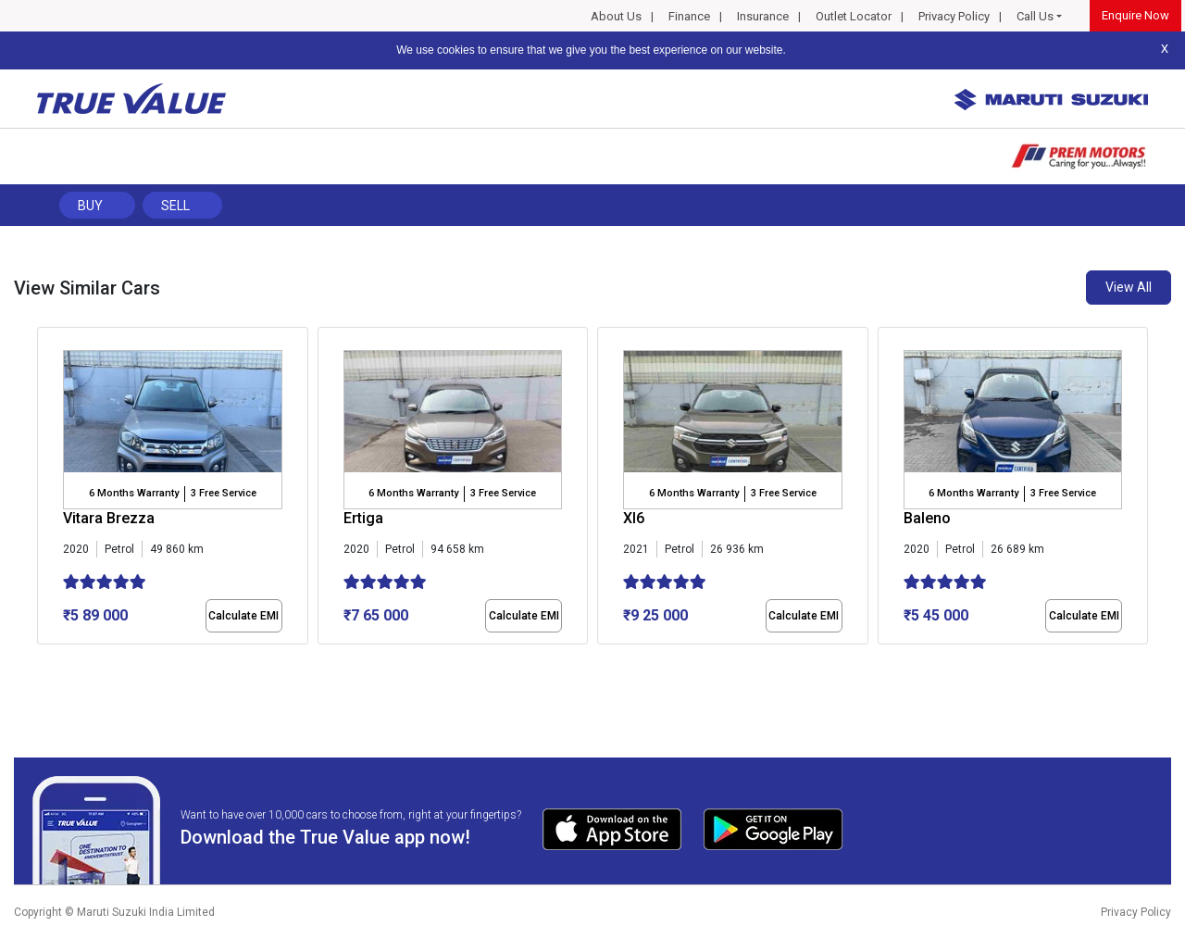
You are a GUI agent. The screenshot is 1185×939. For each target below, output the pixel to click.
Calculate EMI (243, 615)
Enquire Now (1135, 15)
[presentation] (47, 490)
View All (1128, 287)
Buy (90, 205)
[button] (42, 660)
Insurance (763, 16)
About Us (616, 16)
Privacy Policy (954, 16)
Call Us (1035, 16)
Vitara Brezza (109, 518)
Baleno (927, 518)
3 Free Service (223, 493)
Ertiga (363, 518)
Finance (689, 16)
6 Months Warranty (134, 493)
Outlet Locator (854, 16)
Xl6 (633, 518)
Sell (175, 205)
